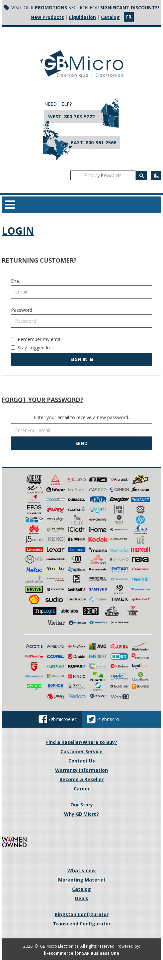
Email (17, 281)
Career (82, 788)
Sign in (81, 359)
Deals (81, 898)
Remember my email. (37, 339)
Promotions (51, 7)
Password (21, 310)
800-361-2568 (101, 142)
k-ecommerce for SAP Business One (81, 953)
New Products (47, 17)
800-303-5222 (79, 116)
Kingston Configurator (82, 914)
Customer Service (81, 751)
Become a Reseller (81, 779)
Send (81, 443)
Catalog (110, 17)
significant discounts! (129, 7)
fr (128, 17)
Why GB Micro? (81, 814)
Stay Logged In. (31, 347)
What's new (81, 870)
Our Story (81, 804)
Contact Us (81, 761)
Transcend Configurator (82, 923)
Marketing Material (81, 880)
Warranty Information (81, 770)
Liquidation (82, 17)
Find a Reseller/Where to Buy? (81, 742)
